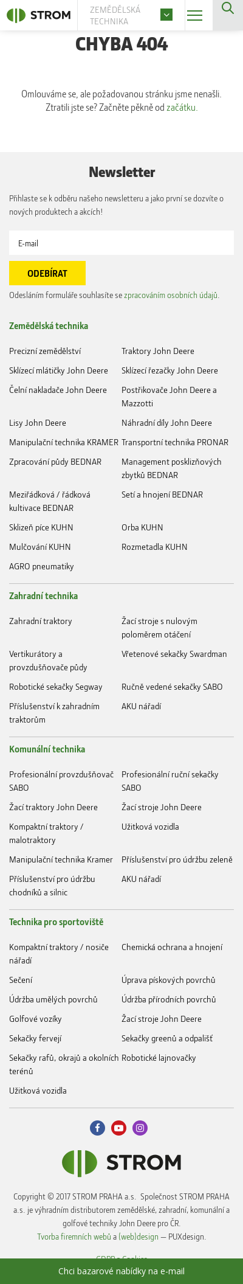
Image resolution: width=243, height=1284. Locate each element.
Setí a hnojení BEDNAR (162, 494)
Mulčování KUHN (40, 546)
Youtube (118, 1128)
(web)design (138, 1236)
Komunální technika (47, 749)
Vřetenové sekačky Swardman (174, 653)
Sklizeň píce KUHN (41, 527)
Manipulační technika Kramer (61, 859)
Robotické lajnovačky (159, 1057)
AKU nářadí (141, 706)
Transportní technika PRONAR (175, 442)
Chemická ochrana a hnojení (172, 947)
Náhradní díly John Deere (167, 422)
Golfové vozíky (35, 1018)
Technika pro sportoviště (56, 921)
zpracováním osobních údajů (170, 295)
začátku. (182, 107)
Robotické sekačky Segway (56, 686)
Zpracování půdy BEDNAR (55, 461)
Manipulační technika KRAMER (63, 442)
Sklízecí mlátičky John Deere (58, 370)
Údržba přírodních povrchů (169, 999)
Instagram (140, 1128)
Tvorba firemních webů (74, 1236)
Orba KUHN (142, 527)
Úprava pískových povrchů (169, 979)
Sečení (20, 979)
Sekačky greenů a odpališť (167, 1038)
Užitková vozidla (150, 826)
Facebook (97, 1128)
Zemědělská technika (48, 325)
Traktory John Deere (158, 350)
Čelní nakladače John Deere (58, 389)
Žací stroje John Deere (162, 807)
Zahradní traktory (40, 620)
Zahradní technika (43, 595)
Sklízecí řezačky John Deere (170, 370)
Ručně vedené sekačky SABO (172, 686)
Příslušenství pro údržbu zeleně (177, 859)
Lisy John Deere (37, 422)
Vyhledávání (228, 15)
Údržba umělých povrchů (53, 999)
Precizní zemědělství (45, 350)
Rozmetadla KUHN (155, 546)
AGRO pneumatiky (41, 566)
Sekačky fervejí (35, 1038)
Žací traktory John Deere (53, 807)
